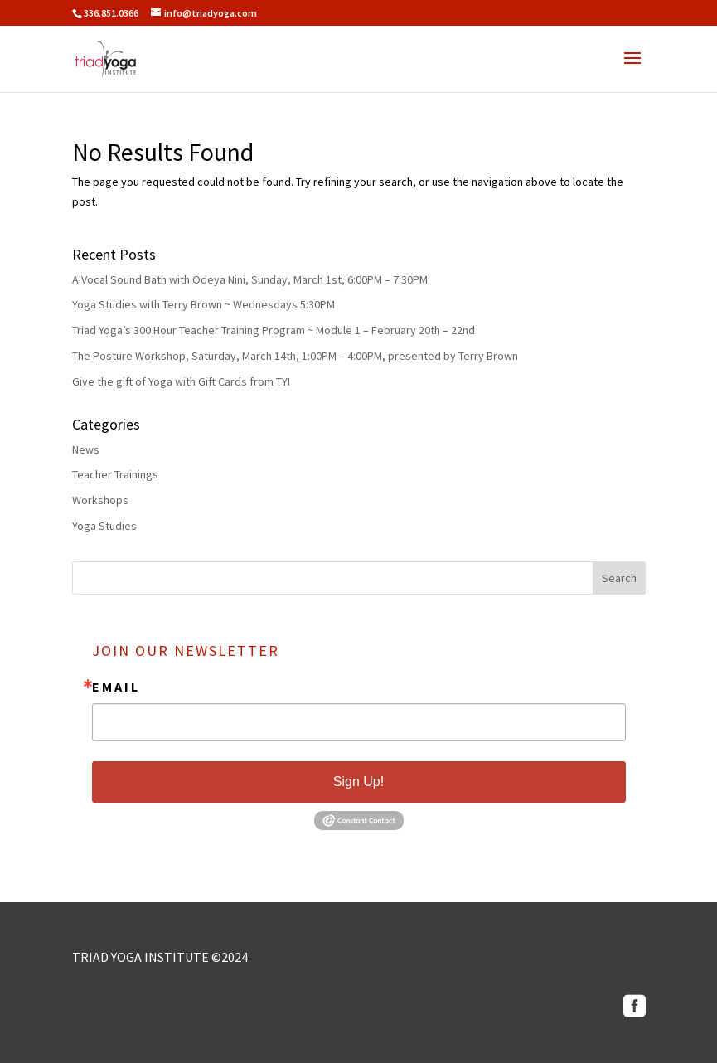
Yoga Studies (104, 525)
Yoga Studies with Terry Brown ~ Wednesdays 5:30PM (203, 304)
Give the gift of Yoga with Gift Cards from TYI (181, 381)
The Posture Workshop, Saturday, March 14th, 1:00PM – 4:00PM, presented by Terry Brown (295, 355)
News (85, 449)
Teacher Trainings (115, 474)
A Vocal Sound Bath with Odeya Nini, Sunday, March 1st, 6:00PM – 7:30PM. (251, 279)
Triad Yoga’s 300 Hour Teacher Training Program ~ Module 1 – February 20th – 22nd (273, 330)
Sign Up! (358, 781)
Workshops (100, 500)
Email (116, 686)
